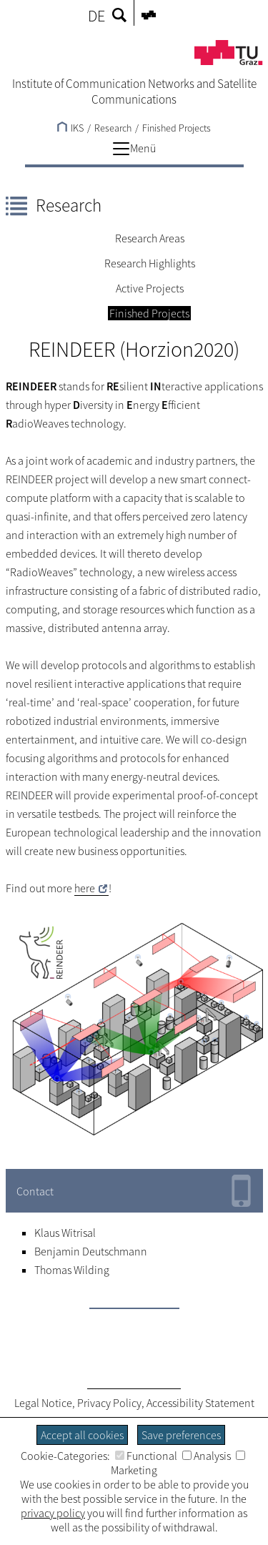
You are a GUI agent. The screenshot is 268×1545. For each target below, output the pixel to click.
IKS (70, 128)
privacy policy (53, 1513)
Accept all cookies (82, 1435)
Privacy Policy (109, 1403)
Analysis (206, 1455)
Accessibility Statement (200, 1403)
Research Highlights (149, 263)
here (84, 888)
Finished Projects (176, 128)
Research (68, 205)
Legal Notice (43, 1403)
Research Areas (149, 238)
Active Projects (150, 288)
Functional (146, 1455)
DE (96, 16)
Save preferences (181, 1435)
